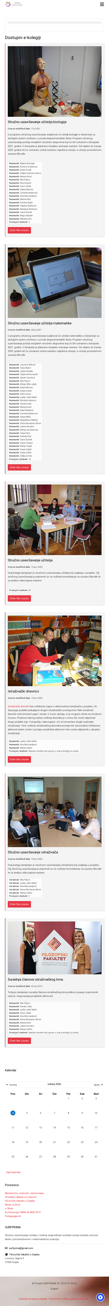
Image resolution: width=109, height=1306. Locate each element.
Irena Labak (25, 186)
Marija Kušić (26, 407)
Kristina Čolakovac (29, 166)
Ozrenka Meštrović (29, 193)
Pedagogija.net (13, 1216)
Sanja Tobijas (26, 443)
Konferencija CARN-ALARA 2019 (23, 1212)
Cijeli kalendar (13, 1172)
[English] (54, 1289)
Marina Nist (25, 199)
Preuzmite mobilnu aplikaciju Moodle (68, 1298)
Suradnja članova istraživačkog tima (35, 979)
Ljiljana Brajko (26, 371)
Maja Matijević (27, 410)
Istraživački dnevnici (23, 691)
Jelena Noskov (27, 426)
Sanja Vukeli (25, 452)
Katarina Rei (25, 436)
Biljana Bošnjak (27, 163)
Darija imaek (25, 390)
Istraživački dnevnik (18, 706)
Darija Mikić (25, 417)
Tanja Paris (25, 433)
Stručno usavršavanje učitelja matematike (40, 323)
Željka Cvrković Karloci (30, 173)
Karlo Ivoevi (25, 394)
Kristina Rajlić (26, 202)
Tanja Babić (25, 368)
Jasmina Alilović (28, 364)
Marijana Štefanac (28, 209)
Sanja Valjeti (26, 449)
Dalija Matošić (26, 189)
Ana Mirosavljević (28, 196)
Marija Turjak (26, 446)
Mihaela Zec (26, 219)
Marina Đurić (26, 176)
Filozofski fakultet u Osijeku (20, 1200)
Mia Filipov (25, 179)
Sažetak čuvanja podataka (33, 1298)
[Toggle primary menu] (102, 4)
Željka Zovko (26, 456)
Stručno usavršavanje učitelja (30, 560)
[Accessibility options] (100, 1297)
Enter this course (19, 230)
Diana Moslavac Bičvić (30, 423)
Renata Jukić (26, 1006)
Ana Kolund (25, 183)
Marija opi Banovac (29, 430)
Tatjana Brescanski (29, 374)
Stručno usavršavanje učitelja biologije (37, 122)
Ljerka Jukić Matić (28, 397)
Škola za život (12, 1204)
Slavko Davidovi (27, 377)
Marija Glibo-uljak (28, 384)
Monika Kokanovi (28, 400)
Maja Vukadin (26, 215)
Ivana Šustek (26, 212)
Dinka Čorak (25, 170)
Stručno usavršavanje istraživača (33, 852)
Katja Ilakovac (26, 387)
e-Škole (9, 1208)
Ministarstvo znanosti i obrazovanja (24, 1193)
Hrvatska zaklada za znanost (20, 1197)
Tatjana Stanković (28, 205)
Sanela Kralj (25, 403)
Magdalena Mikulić (29, 420)
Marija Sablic (26, 748)
